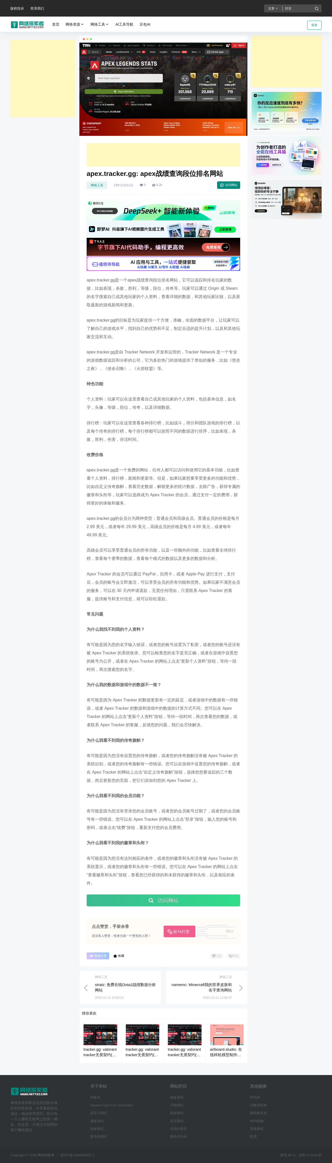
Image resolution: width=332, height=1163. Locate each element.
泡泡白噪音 (178, 1129)
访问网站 (228, 185)
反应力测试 (98, 1113)
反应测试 (177, 1121)
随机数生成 (258, 1113)
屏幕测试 (257, 1129)
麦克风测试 (98, 1136)
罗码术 (255, 1097)
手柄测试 (177, 1105)
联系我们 (37, 8)
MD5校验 (257, 1121)
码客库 (95, 1097)
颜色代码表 (178, 1136)
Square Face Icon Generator (111, 1105)
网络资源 (75, 24)
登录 (314, 25)
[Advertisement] (42, 78)
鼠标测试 (97, 1129)
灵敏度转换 (258, 1105)
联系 (253, 1136)
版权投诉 (17, 8)
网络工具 (100, 24)
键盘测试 (97, 1121)
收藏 (118, 956)
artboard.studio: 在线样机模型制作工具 (226, 1054)
